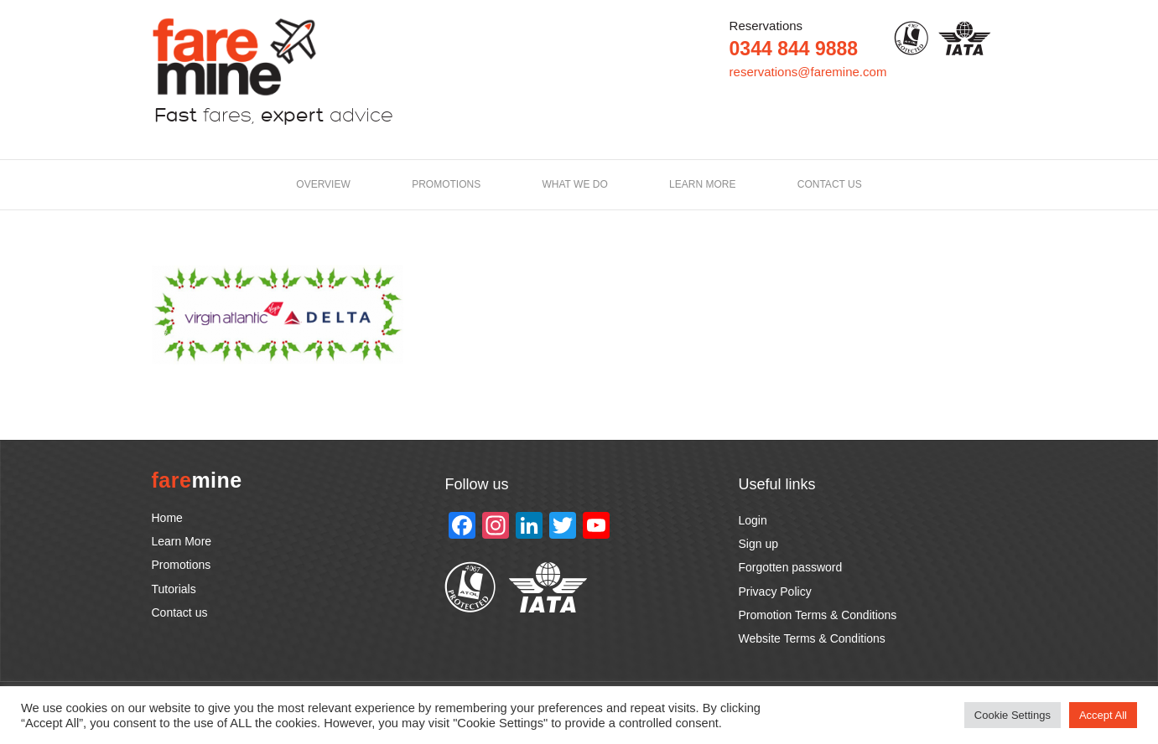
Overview (323, 184)
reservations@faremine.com (808, 72)
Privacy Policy (775, 591)
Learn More (182, 541)
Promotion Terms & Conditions (818, 615)
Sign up (758, 543)
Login (753, 520)
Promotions (446, 184)
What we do (575, 184)
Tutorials (174, 589)
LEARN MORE (702, 184)
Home (167, 517)
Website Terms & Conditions (812, 638)
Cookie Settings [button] (1012, 715)
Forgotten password (791, 567)
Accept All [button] (1103, 715)
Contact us (829, 184)
